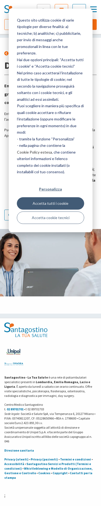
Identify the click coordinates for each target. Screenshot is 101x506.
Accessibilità (14, 464)
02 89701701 (15, 409)
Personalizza (50, 189)
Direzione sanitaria (19, 450)
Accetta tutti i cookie (50, 203)
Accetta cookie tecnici (50, 217)
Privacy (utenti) (16, 459)
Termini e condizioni (75, 459)
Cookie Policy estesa (34, 152)
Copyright (60, 473)
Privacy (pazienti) (44, 459)
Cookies (44, 473)
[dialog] (50, 120)
